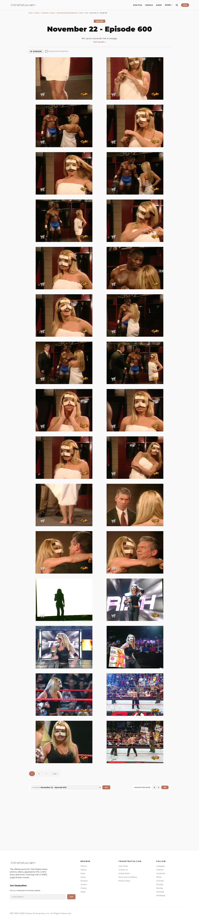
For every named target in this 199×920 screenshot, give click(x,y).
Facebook (160, 873)
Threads (159, 884)
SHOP (159, 5)
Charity (84, 888)
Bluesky (159, 888)
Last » (55, 774)
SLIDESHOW (36, 51)
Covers (84, 884)
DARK (185, 5)
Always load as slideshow (56, 51)
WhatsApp (160, 895)
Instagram (160, 866)
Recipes (84, 881)
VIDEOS (149, 5)
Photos (84, 866)
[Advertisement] (99, 821)
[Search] (177, 5)
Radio (83, 892)
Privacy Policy (124, 881)
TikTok (158, 877)
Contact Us (123, 870)
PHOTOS (137, 5)
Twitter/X (160, 870)
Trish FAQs (123, 866)
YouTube (160, 881)
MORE (168, 5)
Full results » (99, 42)
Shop (83, 873)
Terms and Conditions (127, 877)
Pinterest (160, 892)
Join (71, 897)
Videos (83, 870)
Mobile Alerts (124, 873)
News (83, 877)
